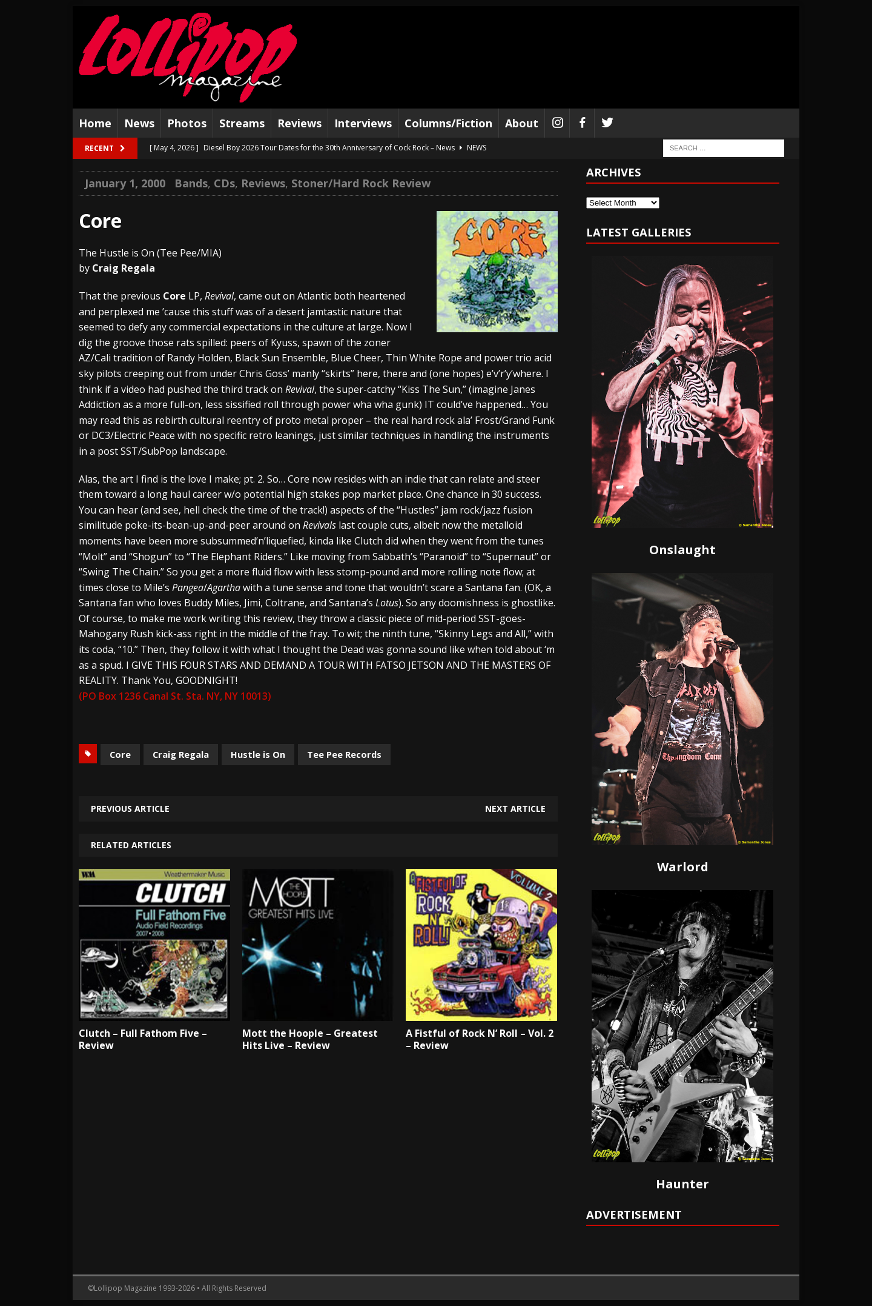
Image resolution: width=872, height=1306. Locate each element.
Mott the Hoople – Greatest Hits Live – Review (310, 1039)
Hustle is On (258, 754)
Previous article (130, 808)
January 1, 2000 (125, 183)
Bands (191, 183)
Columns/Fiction (448, 123)
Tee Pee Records (344, 754)
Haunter (682, 1184)
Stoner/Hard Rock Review (361, 183)
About (521, 123)
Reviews (299, 123)
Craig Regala (181, 754)
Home (95, 123)
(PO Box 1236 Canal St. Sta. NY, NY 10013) (175, 696)
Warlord (682, 867)
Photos (186, 123)
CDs (224, 183)
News (139, 123)
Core (120, 754)
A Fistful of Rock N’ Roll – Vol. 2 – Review (479, 1039)
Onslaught (682, 549)
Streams (242, 123)
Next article (515, 808)
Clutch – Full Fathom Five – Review (143, 1039)
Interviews (363, 123)
